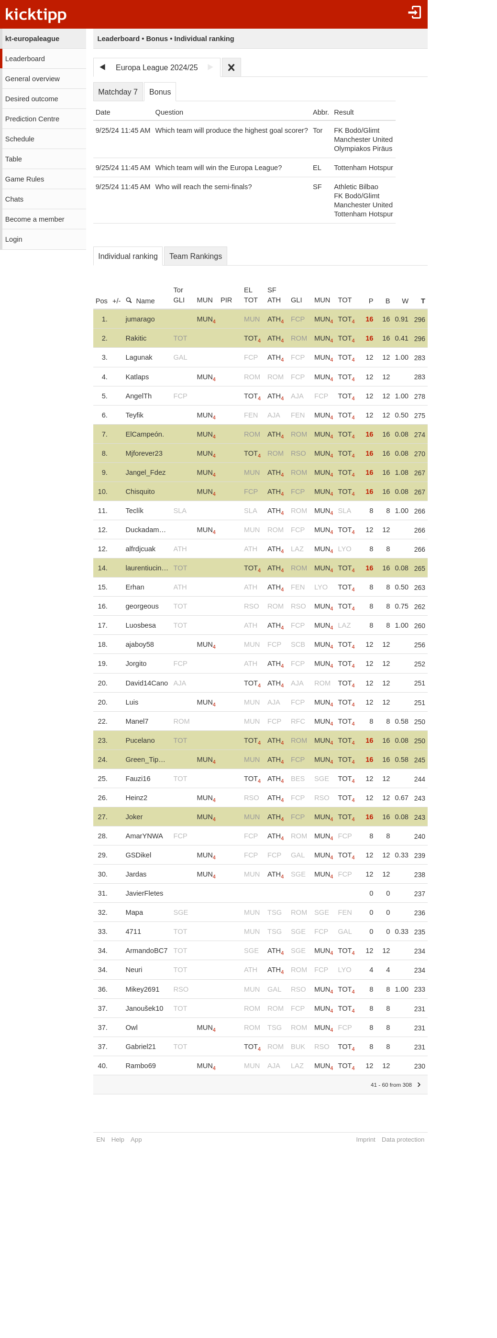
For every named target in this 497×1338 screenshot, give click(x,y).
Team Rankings (195, 256)
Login (13, 239)
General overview (32, 79)
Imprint (367, 1139)
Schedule (19, 139)
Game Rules (24, 179)
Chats (14, 199)
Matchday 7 (118, 92)
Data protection (405, 1139)
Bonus (160, 92)
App (136, 1139)
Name (140, 301)
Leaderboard (25, 59)
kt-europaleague (32, 39)
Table (13, 159)
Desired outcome (31, 99)
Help (117, 1139)
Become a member (35, 219)
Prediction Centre (32, 119)
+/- (116, 301)
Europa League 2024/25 (157, 68)
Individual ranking (128, 256)
